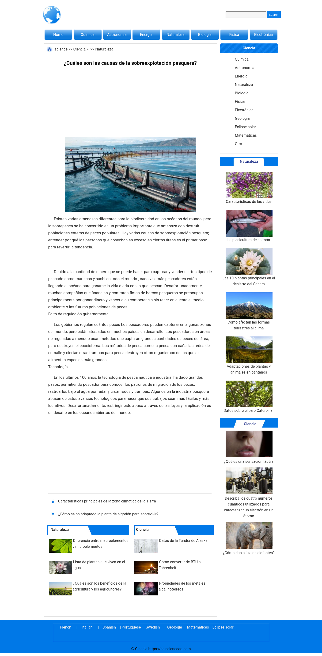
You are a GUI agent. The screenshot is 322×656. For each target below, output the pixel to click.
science (61, 49)
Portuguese (131, 627)
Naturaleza (176, 34)
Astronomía (117, 34)
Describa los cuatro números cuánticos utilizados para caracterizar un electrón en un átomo (248, 492)
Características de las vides (248, 188)
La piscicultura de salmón (248, 226)
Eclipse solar (245, 127)
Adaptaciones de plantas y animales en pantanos (248, 355)
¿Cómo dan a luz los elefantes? (249, 538)
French (65, 627)
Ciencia (79, 49)
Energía (146, 34)
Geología (242, 118)
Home (58, 34)
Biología (205, 34)
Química (88, 34)
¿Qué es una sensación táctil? (248, 447)
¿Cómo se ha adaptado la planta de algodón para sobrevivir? (108, 514)
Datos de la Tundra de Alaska (183, 540)
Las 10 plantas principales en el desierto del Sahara (249, 267)
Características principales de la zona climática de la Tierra (107, 501)
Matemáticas (246, 135)
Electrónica (263, 34)
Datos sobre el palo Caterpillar (249, 397)
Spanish (109, 627)
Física (234, 34)
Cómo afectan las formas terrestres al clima (248, 311)
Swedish (153, 627)
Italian (87, 627)
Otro (238, 144)
